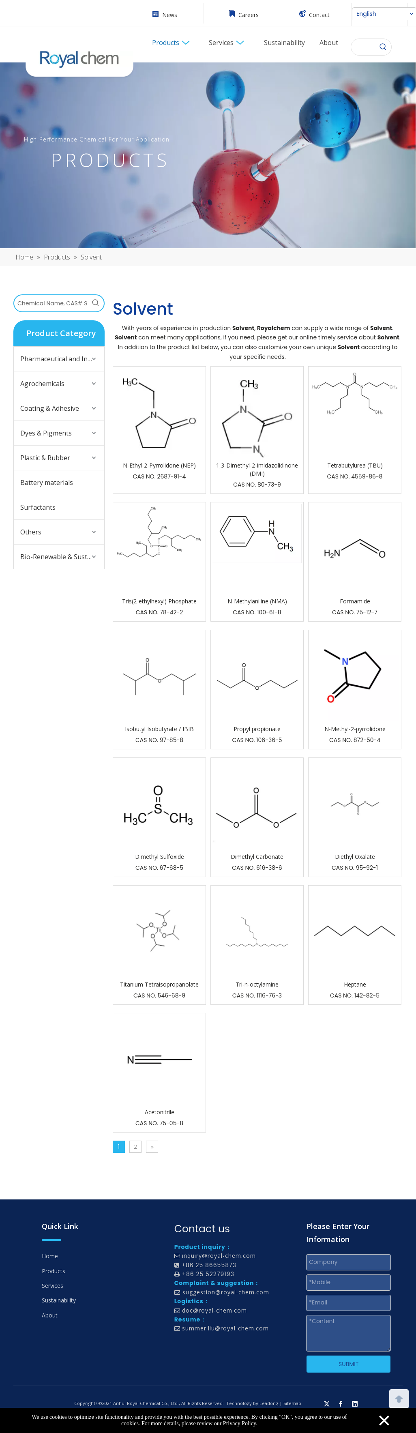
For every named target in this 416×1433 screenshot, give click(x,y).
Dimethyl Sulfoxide (159, 856)
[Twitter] (327, 1403)
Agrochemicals (42, 383)
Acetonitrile (159, 1112)
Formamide (355, 601)
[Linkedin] (355, 1403)
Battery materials (46, 482)
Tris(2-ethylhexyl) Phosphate (159, 601)
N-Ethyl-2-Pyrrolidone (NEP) (159, 465)
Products (53, 1271)
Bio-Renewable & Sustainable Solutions (62, 556)
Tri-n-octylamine (257, 984)
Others (30, 532)
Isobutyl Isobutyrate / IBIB (159, 729)
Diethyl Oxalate (355, 856)
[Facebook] (340, 1403)
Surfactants (38, 507)
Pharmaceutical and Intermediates (62, 358)
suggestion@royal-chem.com (225, 1292)
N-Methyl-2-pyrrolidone (355, 729)
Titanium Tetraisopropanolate (159, 984)
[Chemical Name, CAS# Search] (51, 303)
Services (52, 1285)
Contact (319, 15)
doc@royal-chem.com (214, 1310)
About (50, 1315)
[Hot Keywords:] (383, 47)
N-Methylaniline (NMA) (257, 601)
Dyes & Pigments (46, 433)
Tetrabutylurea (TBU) (355, 465)
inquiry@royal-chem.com (219, 1255)
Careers (248, 15)
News (169, 15)
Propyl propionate (257, 729)
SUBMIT (348, 1364)
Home (50, 1256)
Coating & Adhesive (49, 408)
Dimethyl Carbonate (257, 856)
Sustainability (59, 1300)
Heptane (355, 984)
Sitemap (292, 1403)
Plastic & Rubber (45, 457)
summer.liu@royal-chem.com (225, 1328)
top (399, 1398)
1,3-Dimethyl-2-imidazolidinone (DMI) (257, 469)
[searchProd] (363, 47)
